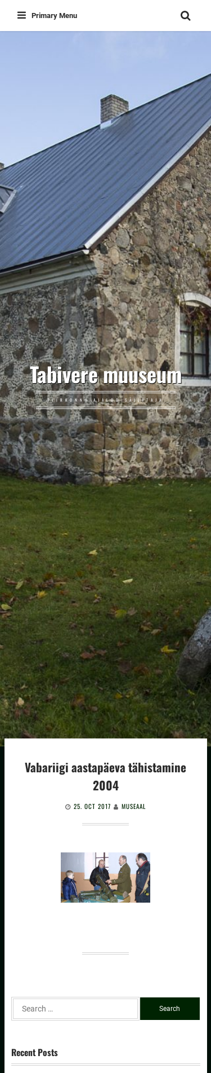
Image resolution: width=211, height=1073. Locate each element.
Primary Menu (47, 15)
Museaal (134, 806)
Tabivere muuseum (106, 374)
